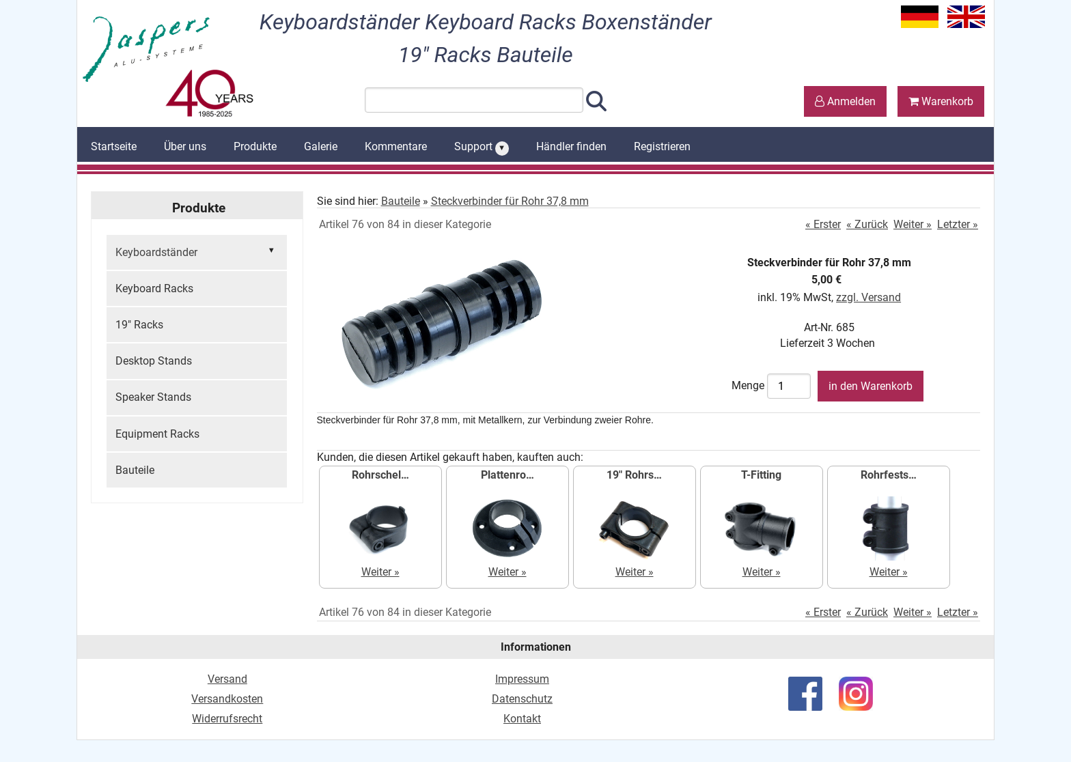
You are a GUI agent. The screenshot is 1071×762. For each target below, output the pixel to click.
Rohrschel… (380, 474)
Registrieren (662, 146)
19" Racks (139, 324)
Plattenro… (507, 474)
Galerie (320, 146)
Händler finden (571, 146)
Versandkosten (227, 698)
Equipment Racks (157, 433)
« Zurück (867, 224)
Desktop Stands (153, 360)
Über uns (185, 146)
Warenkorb (940, 101)
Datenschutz (522, 698)
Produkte (255, 146)
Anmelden (845, 101)
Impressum (522, 679)
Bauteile (134, 470)
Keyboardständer (196, 251)
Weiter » (912, 224)
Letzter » (957, 224)
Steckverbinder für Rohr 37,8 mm (510, 201)
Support (481, 147)
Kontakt (522, 718)
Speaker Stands (153, 397)
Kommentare (396, 146)
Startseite (114, 146)
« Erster (823, 224)
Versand (227, 679)
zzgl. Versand (868, 297)
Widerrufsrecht (227, 718)
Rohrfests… (889, 474)
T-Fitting (761, 474)
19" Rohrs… (634, 474)
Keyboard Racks (154, 288)
